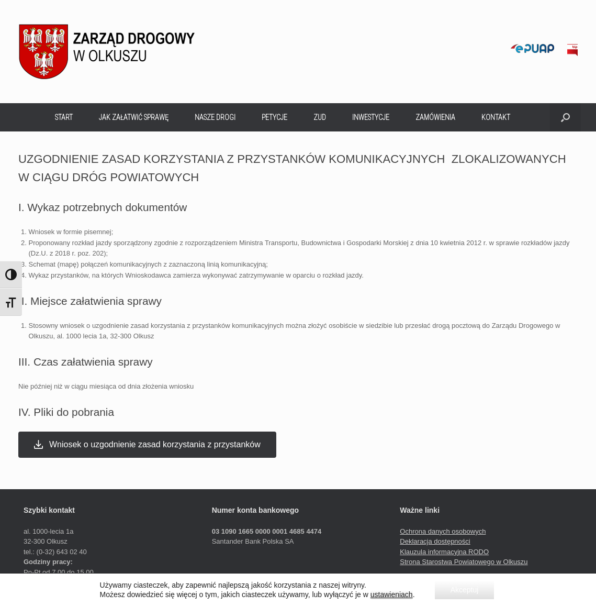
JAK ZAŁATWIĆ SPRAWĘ (133, 117)
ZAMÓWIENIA (435, 117)
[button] (565, 117)
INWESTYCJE (370, 117)
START (64, 117)
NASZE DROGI (215, 117)
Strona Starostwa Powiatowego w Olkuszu (463, 562)
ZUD (319, 117)
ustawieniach (391, 594)
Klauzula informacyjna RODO (444, 552)
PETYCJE (274, 117)
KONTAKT (495, 117)
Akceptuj (465, 590)
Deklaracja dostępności (435, 541)
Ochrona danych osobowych (443, 531)
